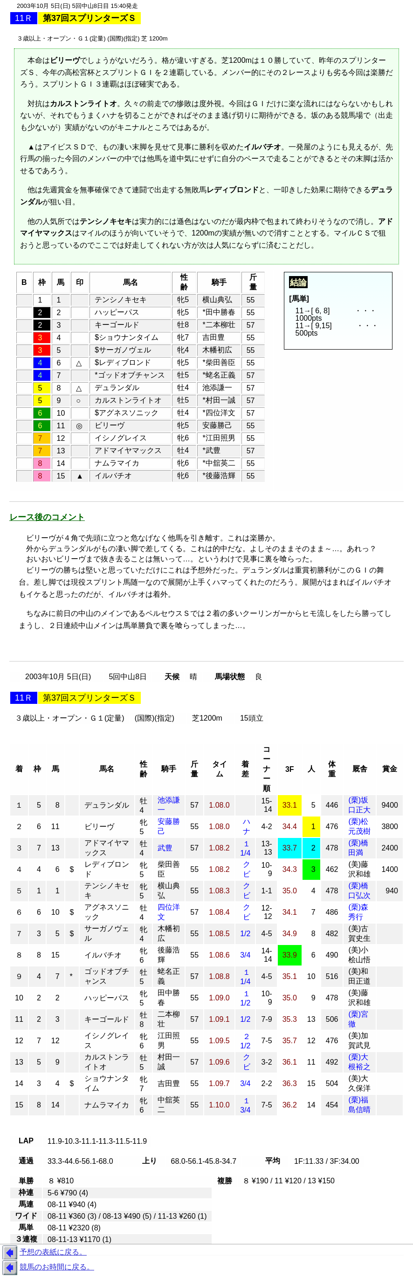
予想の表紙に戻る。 (43, 1252)
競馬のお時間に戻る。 (47, 1267)
